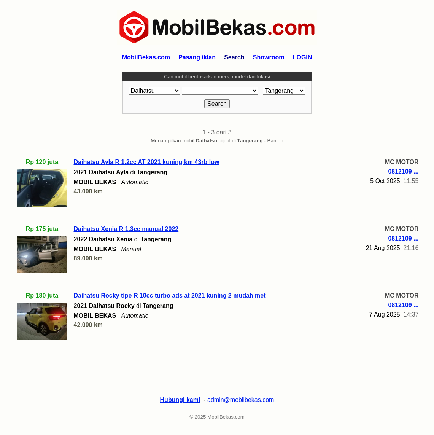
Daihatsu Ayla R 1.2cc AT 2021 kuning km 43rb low (146, 162)
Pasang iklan (197, 57)
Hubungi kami (180, 400)
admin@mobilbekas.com (240, 400)
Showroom (269, 57)
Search (234, 57)
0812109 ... (403, 171)
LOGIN (302, 57)
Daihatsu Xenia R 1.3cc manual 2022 (126, 229)
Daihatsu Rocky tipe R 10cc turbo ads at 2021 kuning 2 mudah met (170, 295)
